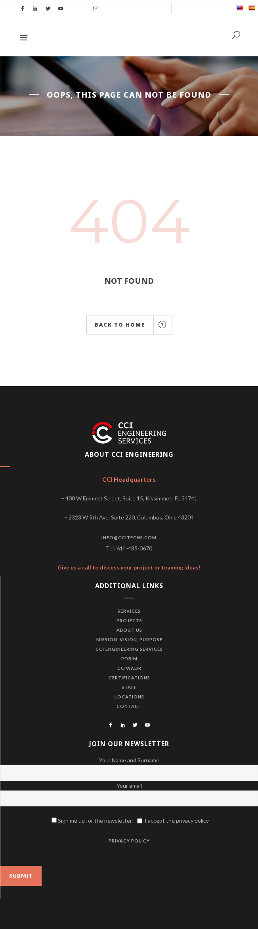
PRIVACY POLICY (129, 840)
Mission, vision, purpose (129, 639)
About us (129, 630)
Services (129, 611)
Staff (129, 687)
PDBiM (129, 658)
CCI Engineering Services (129, 649)
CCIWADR (129, 668)
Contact (129, 706)
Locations (129, 696)
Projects (129, 620)
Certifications (129, 677)
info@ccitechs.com (129, 537)
